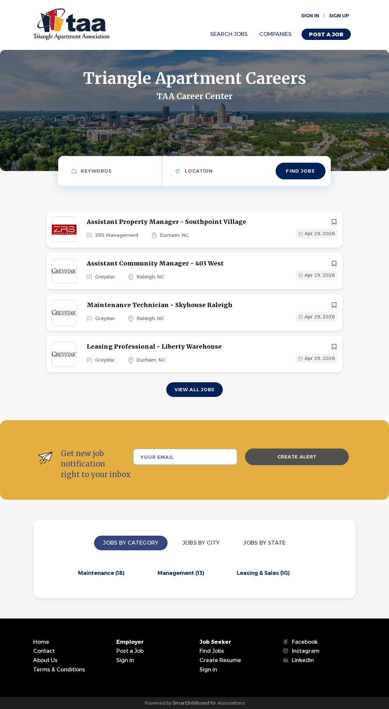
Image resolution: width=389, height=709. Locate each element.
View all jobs (194, 390)
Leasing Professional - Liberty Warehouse (154, 346)
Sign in (310, 16)
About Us (45, 660)
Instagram (306, 651)
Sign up (339, 16)
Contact (44, 651)
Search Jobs (229, 34)
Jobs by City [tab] (201, 543)
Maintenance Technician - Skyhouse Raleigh (159, 305)
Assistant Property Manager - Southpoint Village (166, 222)
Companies (275, 34)
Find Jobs (300, 171)
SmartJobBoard (191, 703)
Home (41, 642)
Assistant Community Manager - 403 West (155, 263)
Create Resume (220, 660)
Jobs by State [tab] (264, 543)
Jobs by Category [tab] (130, 543)
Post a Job (326, 34)
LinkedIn (303, 660)
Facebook (305, 642)
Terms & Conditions (59, 669)
